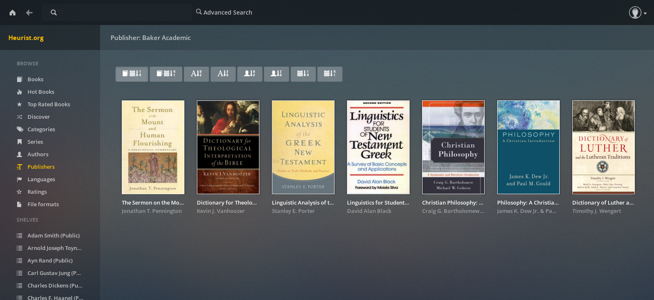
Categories (36, 129)
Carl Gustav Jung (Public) (54, 273)
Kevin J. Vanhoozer (221, 211)
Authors (32, 154)
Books (30, 79)
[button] (635, 12)
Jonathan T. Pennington (152, 211)
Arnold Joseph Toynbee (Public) (55, 248)
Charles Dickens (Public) (53, 285)
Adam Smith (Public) (48, 235)
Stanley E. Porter (293, 211)
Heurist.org (25, 37)
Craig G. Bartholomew (451, 211)
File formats (38, 204)
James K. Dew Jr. (518, 211)
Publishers (36, 166)
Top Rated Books (43, 104)
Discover (33, 116)
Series (30, 141)
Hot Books (35, 91)
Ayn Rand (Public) (45, 260)
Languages (36, 179)
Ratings (32, 191)
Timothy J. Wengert (596, 211)
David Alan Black (369, 211)
